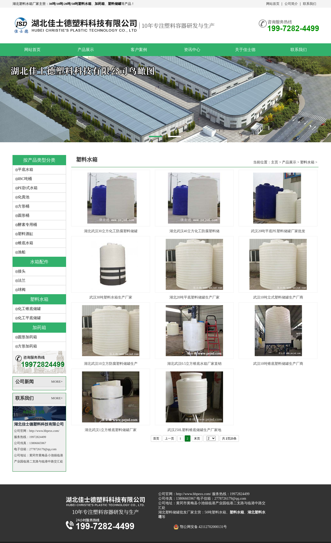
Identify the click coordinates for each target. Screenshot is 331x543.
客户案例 (139, 49)
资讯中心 (192, 49)
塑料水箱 (39, 299)
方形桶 (23, 206)
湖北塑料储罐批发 (172, 512)
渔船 (22, 252)
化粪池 (23, 197)
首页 (156, 438)
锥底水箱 (25, 243)
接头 (22, 271)
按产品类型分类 (39, 160)
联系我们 (309, 4)
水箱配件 (39, 261)
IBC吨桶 (25, 179)
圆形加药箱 (27, 337)
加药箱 (39, 327)
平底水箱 (25, 169)
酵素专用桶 (27, 225)
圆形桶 (23, 215)
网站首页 (272, 4)
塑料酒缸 (25, 234)
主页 (274, 162)
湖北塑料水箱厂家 (26, 4)
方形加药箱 (27, 346)
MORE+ (57, 381)
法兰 (22, 280)
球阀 (22, 290)
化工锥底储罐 (29, 309)
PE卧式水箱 (28, 188)
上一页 (169, 438)
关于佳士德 (245, 49)
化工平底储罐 (29, 318)
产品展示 (86, 49)
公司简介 (291, 4)
